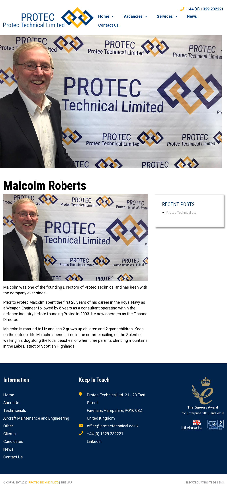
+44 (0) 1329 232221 (202, 9)
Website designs (212, 482)
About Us (11, 402)
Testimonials (14, 410)
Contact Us (108, 25)
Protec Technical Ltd (181, 213)
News (192, 16)
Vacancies (135, 16)
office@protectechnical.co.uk (113, 426)
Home (106, 16)
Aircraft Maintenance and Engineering (36, 418)
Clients (9, 433)
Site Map (66, 482)
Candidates (13, 441)
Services (167, 16)
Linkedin (94, 441)
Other (8, 426)
